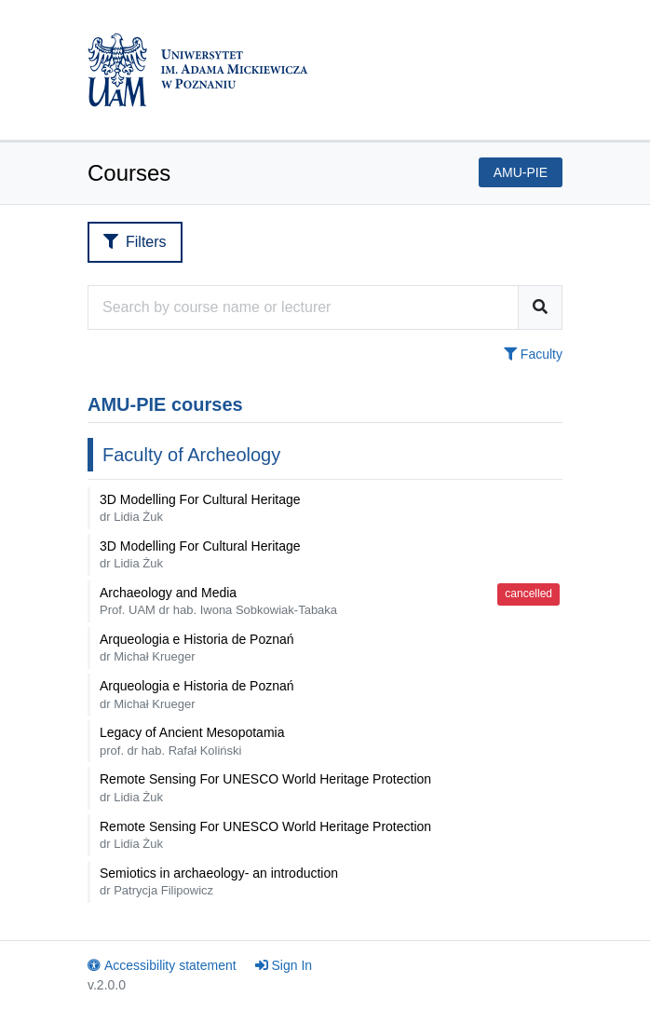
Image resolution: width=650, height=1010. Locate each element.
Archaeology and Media (218, 601)
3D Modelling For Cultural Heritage (200, 508)
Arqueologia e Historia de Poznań (197, 647)
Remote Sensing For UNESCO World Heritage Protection (265, 787)
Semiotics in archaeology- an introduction (219, 881)
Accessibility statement (162, 965)
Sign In (284, 965)
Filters (135, 242)
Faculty (533, 354)
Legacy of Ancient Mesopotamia (192, 741)
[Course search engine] (303, 307)
